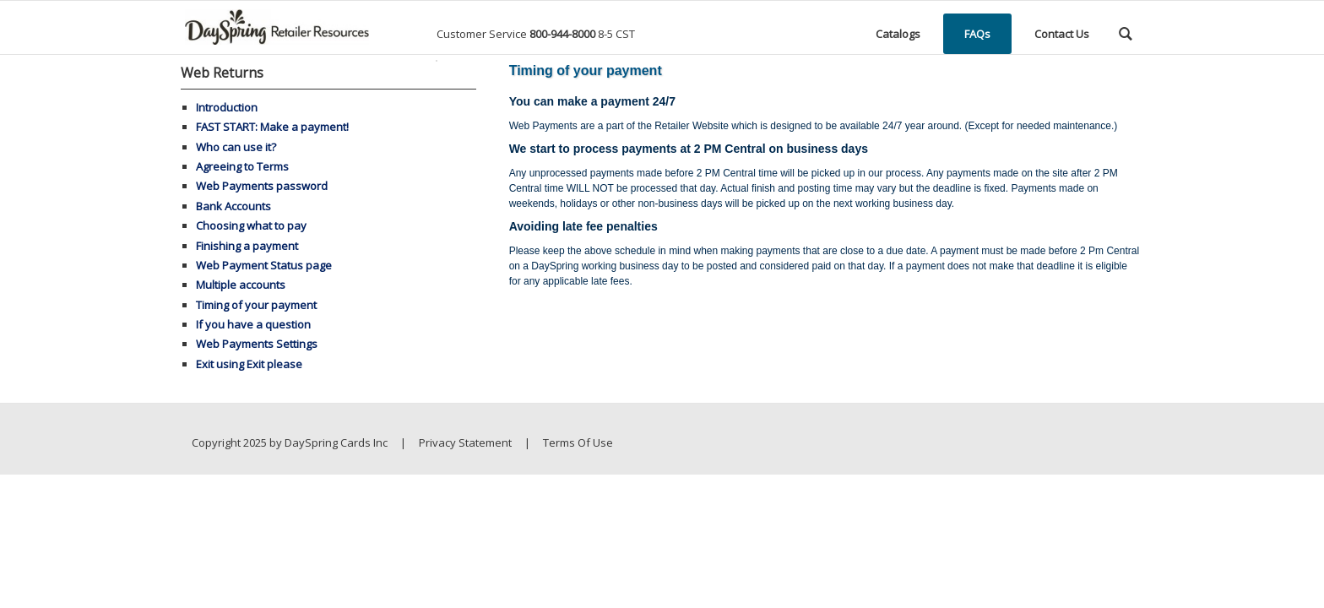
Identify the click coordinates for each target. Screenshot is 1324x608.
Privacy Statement (465, 442)
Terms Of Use (578, 442)
